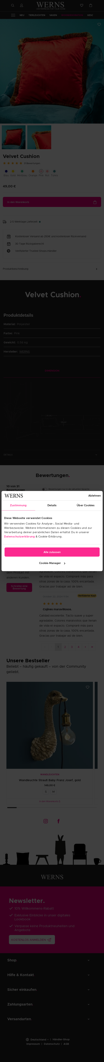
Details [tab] (52, 505)
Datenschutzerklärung (19, 536)
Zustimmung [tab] (18, 505)
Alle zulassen (52, 552)
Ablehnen (94, 495)
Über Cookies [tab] (86, 505)
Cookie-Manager (52, 563)
